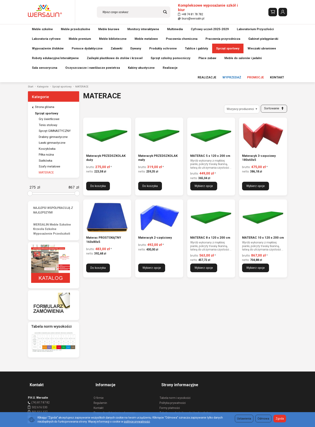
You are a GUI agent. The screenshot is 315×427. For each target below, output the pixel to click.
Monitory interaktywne (143, 29)
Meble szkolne (42, 29)
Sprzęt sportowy (46, 65)
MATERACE (46, 124)
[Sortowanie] (273, 60)
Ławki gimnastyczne (52, 94)
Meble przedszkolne (75, 29)
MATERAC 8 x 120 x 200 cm (210, 190)
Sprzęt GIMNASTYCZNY (55, 82)
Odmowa (263, 418)
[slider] (30, 145)
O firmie (99, 345)
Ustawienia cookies (106, 380)
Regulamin (100, 350)
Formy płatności (170, 355)
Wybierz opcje (203, 138)
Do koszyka (98, 138)
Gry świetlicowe (49, 71)
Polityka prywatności (173, 350)
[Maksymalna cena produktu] (71, 139)
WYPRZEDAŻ (231, 29)
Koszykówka (47, 100)
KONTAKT (277, 29)
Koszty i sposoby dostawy (110, 364)
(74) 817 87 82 (40, 349)
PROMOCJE (255, 29)
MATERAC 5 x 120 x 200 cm (210, 108)
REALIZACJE (207, 29)
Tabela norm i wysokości (175, 345)
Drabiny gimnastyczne (53, 88)
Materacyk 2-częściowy (155, 190)
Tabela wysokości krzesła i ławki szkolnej (185, 359)
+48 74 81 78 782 (190, 14)
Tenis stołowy (48, 77)
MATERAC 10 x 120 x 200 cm (263, 190)
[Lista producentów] (240, 60)
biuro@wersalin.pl (191, 18)
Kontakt (98, 355)
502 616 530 (39, 354)
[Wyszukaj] (165, 12)
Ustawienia (244, 418)
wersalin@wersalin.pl (43, 363)
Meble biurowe (108, 29)
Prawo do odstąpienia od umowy (114, 359)
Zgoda (280, 418)
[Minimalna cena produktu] (32, 139)
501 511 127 (39, 359)
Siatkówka (45, 112)
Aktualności (101, 375)
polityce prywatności (137, 421)
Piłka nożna (46, 106)
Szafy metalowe (49, 118)
